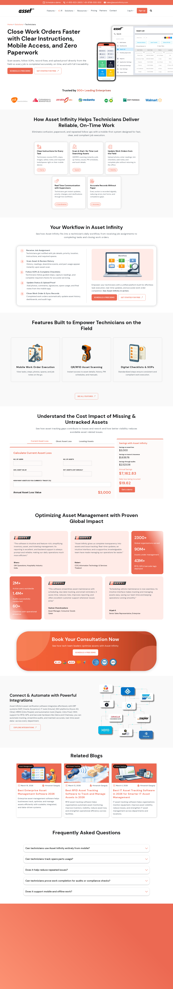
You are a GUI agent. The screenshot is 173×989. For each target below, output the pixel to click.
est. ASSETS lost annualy (73, 470)
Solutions (19, 24)
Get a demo (127, 489)
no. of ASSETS (68, 459)
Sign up (142, 10)
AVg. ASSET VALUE (20, 470)
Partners (103, 10)
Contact (113, 10)
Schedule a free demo (20, 71)
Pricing (94, 10)
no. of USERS (18, 459)
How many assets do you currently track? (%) (32, 481)
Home (10, 24)
